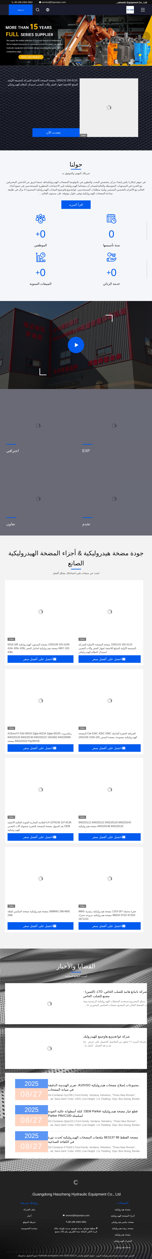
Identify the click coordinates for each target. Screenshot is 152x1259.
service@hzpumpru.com (52, 2)
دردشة (21, 9)
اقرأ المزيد (76, 204)
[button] (79, 62)
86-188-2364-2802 (22, 2)
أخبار (29, 1216)
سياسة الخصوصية (29, 1228)
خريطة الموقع (29, 1222)
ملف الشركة (29, 1209)
